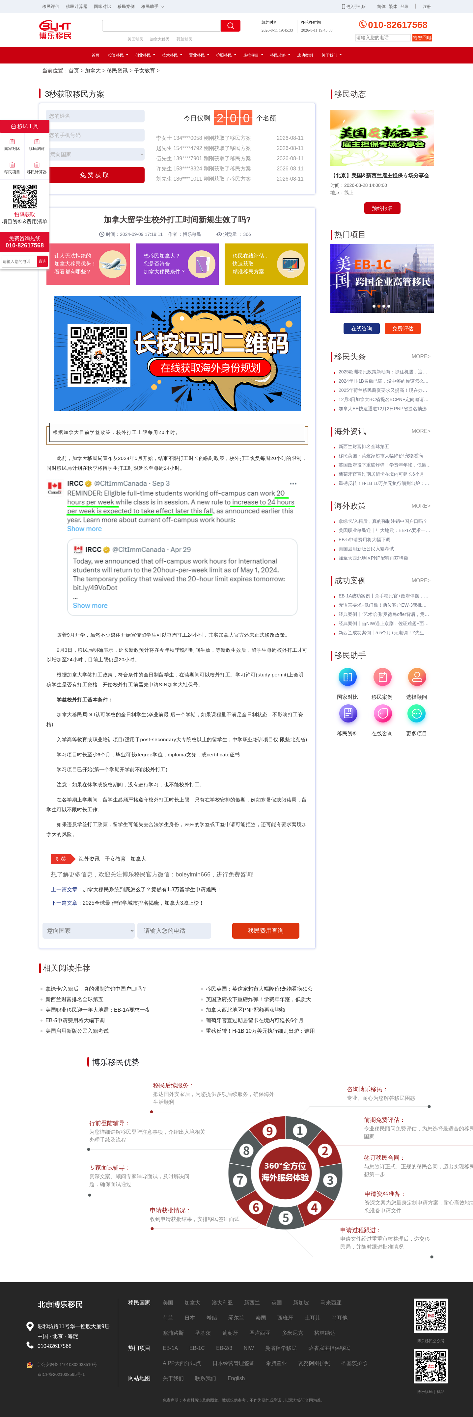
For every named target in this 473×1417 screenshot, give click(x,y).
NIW (249, 1348)
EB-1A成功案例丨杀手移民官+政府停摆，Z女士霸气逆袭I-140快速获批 (385, 595)
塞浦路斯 (173, 1333)
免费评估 (402, 328)
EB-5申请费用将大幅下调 (75, 1020)
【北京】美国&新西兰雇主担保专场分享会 (379, 175)
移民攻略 (280, 55)
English (236, 1378)
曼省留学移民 (281, 1348)
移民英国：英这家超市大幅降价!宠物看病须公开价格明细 (259, 990)
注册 (427, 6)
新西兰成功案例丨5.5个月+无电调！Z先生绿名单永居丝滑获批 (385, 632)
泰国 (261, 1318)
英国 (276, 1302)
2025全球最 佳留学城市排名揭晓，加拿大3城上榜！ (143, 903)
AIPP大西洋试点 (182, 1363)
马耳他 (340, 1318)
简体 (381, 6)
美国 (168, 1302)
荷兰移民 (184, 39)
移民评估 (50, 6)
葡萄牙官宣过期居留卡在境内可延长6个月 (255, 1020)
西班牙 (285, 1318)
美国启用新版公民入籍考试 (77, 1031)
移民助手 (154, 6)
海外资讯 (89, 859)
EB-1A (170, 1348)
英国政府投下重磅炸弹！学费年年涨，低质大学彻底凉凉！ (258, 1001)
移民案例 (126, 6)
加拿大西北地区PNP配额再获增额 (245, 1010)
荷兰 (168, 1318)
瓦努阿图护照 (314, 1363)
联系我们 (205, 1378)
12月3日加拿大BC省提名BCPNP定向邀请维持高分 (385, 399)
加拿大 (93, 70)
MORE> (421, 356)
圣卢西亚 (259, 1333)
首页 (95, 55)
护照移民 (226, 55)
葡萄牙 (230, 1333)
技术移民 (172, 55)
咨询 (42, 261)
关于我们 (331, 55)
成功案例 (305, 55)
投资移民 (118, 55)
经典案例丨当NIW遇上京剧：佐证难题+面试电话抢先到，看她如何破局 (385, 623)
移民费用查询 (266, 930)
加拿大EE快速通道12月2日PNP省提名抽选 (383, 408)
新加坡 (301, 1302)
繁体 (393, 6)
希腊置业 (276, 1363)
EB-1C (197, 1348)
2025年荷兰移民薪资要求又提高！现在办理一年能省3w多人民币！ (385, 390)
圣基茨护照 (354, 1363)
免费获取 (95, 175)
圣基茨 (203, 1333)
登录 (404, 6)
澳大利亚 (222, 1302)
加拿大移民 (160, 39)
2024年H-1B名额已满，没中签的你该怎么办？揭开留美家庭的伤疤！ (385, 381)
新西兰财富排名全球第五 (74, 999)
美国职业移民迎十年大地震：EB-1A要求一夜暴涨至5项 (97, 1011)
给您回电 (422, 37)
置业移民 (199, 55)
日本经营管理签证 (233, 1363)
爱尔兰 (236, 1318)
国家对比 (102, 6)
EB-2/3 (224, 1348)
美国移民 (135, 39)
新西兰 (252, 1302)
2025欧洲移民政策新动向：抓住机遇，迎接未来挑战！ (385, 371)
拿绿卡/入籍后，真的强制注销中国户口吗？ (96, 989)
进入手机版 (354, 6)
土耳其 (312, 1318)
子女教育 (144, 70)
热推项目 (253, 55)
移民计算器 (76, 6)
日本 (189, 1318)
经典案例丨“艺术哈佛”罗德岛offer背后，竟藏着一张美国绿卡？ (385, 614)
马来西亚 (331, 1302)
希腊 (212, 1318)
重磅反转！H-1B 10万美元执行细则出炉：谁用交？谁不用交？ (260, 1032)
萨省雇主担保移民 (329, 1348)
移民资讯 (117, 70)
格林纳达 (324, 1333)
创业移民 (145, 55)
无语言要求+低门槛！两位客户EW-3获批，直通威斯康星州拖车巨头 (385, 605)
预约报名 (382, 208)
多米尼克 (292, 1333)
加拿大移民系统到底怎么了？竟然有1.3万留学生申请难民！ (152, 889)
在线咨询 (361, 328)
